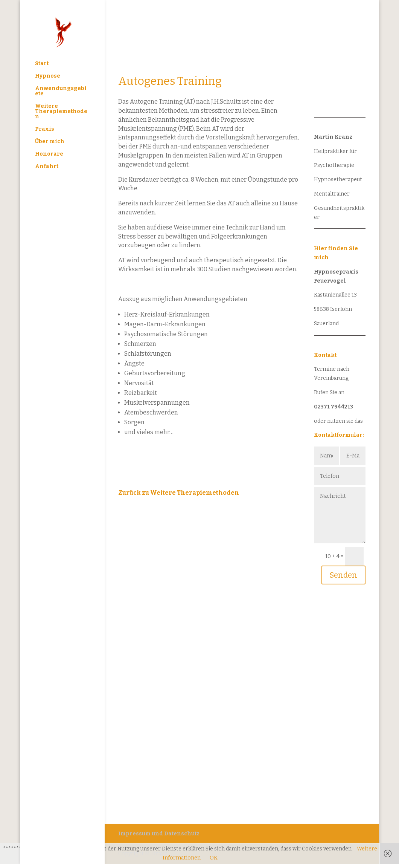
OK (214, 858)
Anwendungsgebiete (61, 91)
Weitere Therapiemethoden (61, 112)
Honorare (49, 154)
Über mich (49, 142)
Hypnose (47, 76)
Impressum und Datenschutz (159, 833)
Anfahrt (46, 167)
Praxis (44, 129)
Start (42, 64)
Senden (343, 575)
